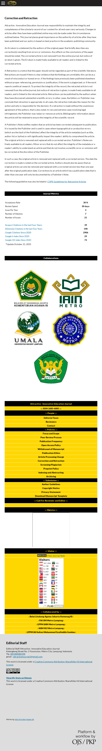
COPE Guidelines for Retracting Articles (66, 181)
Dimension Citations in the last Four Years (23, 229)
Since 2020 (18, 232)
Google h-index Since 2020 (17, 236)
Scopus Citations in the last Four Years (23, 225)
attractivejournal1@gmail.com (28, 656)
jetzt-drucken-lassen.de (24, 719)
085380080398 (17, 654)
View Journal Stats (56, 555)
